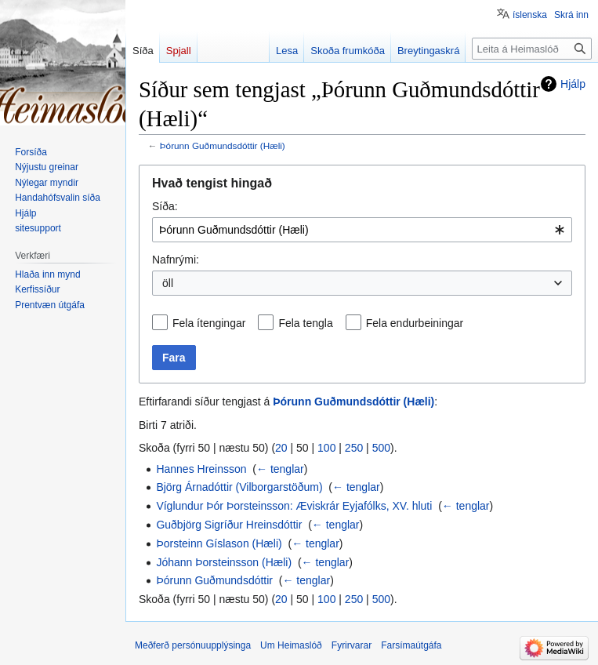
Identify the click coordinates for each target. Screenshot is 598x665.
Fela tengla (305, 323)
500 (381, 448)
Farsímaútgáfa (411, 645)
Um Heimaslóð (291, 645)
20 (281, 448)
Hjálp (572, 84)
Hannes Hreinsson (201, 469)
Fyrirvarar (351, 645)
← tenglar (280, 469)
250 (354, 448)
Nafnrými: (175, 259)
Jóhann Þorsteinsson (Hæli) (224, 562)
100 (326, 448)
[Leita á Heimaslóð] (532, 49)
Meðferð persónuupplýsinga (193, 645)
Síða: (165, 206)
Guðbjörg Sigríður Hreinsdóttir (229, 524)
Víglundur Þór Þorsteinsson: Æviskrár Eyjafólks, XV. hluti (294, 506)
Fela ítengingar (208, 323)
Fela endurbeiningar (415, 323)
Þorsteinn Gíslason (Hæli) (218, 543)
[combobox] (362, 229)
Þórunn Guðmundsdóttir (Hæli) (222, 145)
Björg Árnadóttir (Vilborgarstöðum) (239, 487)
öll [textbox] (167, 283)
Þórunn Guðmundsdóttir (214, 580)
